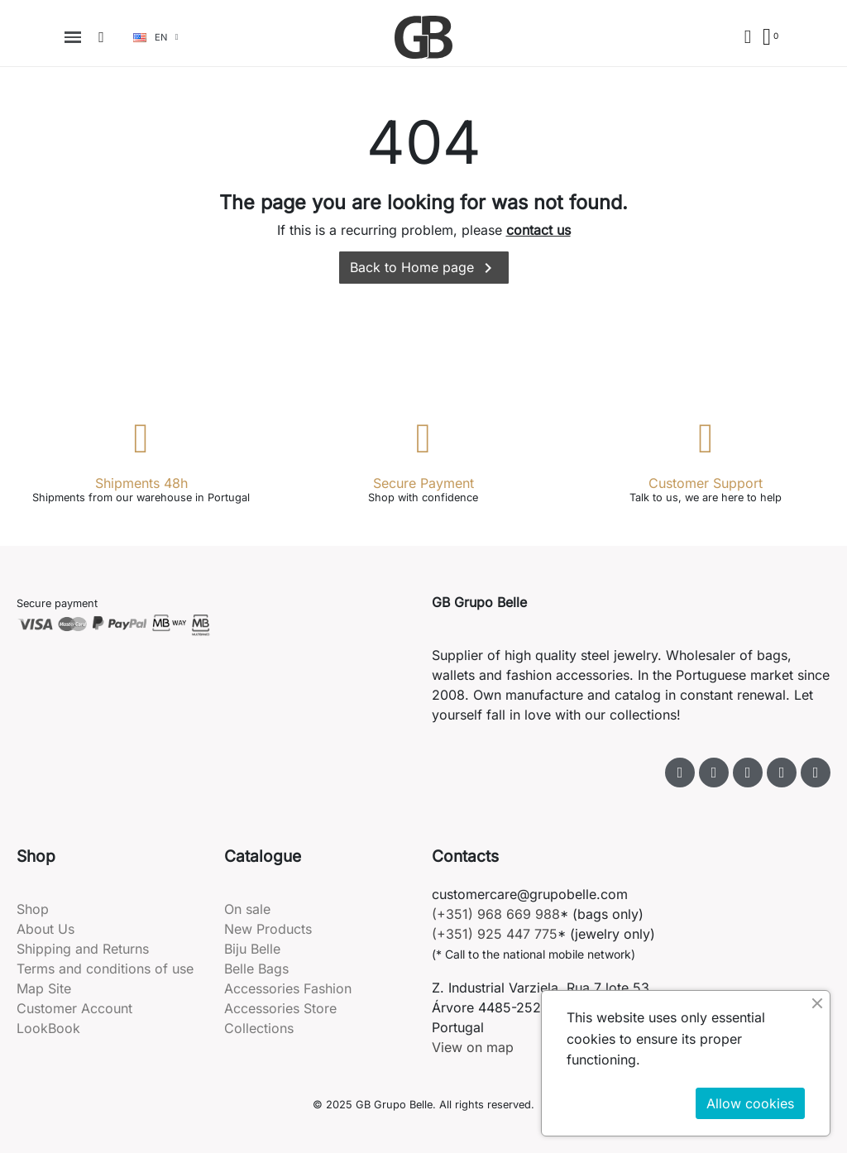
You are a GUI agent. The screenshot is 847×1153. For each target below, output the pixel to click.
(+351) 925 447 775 (494, 934)
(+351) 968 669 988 (496, 914)
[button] (102, 37)
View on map (473, 1047)
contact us (538, 230)
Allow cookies (750, 1103)
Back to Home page (424, 268)
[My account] (748, 37)
